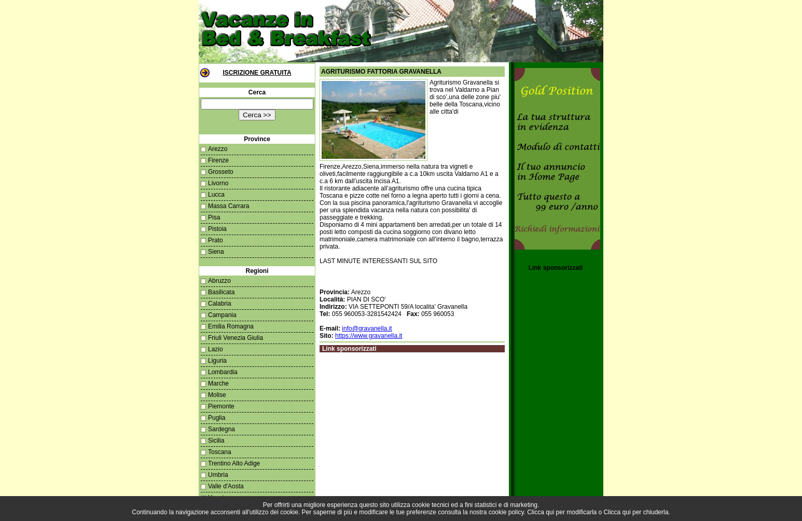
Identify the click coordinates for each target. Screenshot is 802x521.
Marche (218, 383)
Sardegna (221, 429)
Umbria (218, 474)
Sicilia (216, 440)
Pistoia (217, 228)
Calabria (219, 303)
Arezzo (217, 149)
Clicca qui (540, 512)
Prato (215, 240)
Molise (217, 395)
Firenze (218, 160)
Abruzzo (219, 280)
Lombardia (223, 372)
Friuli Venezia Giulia (235, 337)
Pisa (214, 217)
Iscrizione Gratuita (257, 72)
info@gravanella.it (367, 328)
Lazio (215, 349)
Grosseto (220, 171)
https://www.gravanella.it (368, 335)
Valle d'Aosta (226, 486)
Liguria (217, 360)
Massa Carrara (228, 206)
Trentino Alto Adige (234, 463)
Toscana (219, 452)
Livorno (218, 183)
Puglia (216, 417)
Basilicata (221, 292)
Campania (222, 315)
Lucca (216, 194)
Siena (216, 251)
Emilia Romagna (231, 326)
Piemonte (221, 406)
